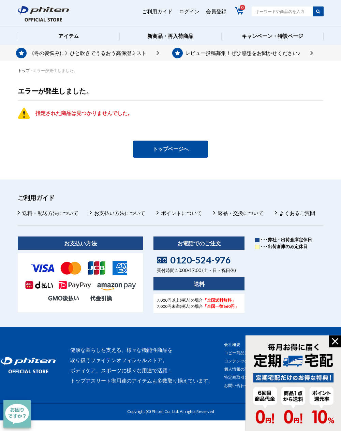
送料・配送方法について (50, 213)
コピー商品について (242, 352)
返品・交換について (241, 213)
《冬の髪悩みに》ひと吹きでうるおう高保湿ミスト (88, 53)
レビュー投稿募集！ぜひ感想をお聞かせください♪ (242, 53)
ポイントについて (181, 213)
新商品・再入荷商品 (170, 36)
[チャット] (17, 414)
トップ (24, 70)
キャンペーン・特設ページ (272, 36)
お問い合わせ (236, 385)
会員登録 (216, 11)
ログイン (189, 11)
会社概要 (232, 344)
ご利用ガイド (157, 11)
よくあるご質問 (297, 213)
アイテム (68, 36)
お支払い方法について (119, 213)
